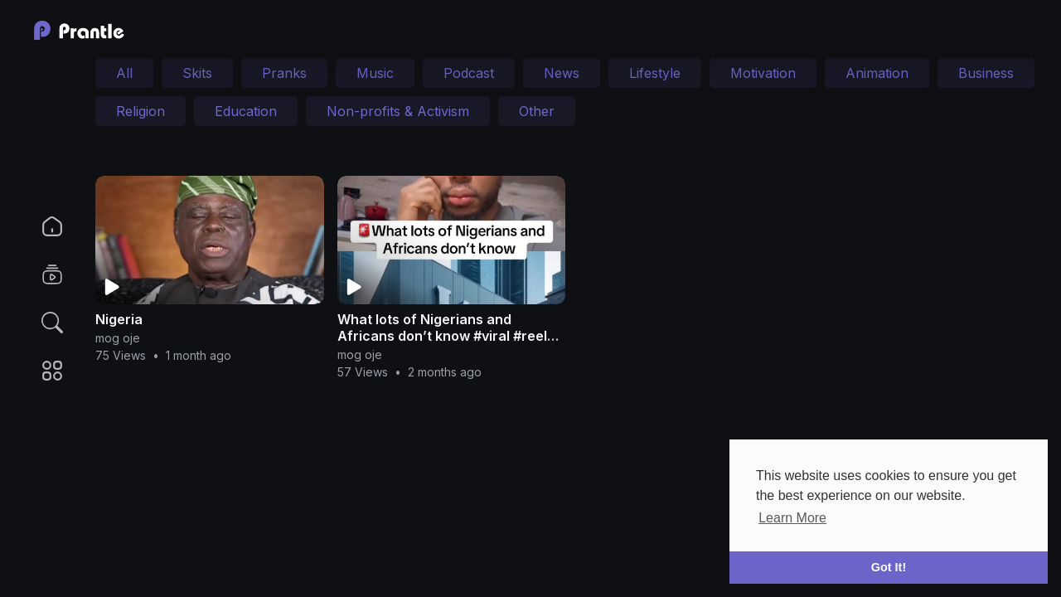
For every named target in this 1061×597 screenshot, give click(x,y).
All (124, 73)
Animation (876, 73)
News (561, 73)
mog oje (117, 338)
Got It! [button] (888, 567)
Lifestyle (655, 73)
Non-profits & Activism (398, 111)
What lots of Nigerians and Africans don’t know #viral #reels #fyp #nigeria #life (446, 336)
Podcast (468, 73)
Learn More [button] (792, 518)
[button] (41, 322)
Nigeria (119, 319)
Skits (197, 73)
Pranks (284, 73)
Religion (140, 111)
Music (375, 73)
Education (246, 111)
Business (986, 73)
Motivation (763, 73)
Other (537, 111)
